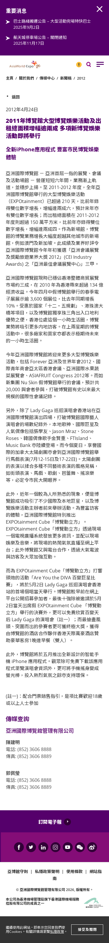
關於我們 (26, 78)
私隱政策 (57, 931)
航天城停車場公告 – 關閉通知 (40, 37)
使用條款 (74, 871)
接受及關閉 (87, 929)
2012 (81, 78)
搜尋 (92, 66)
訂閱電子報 (50, 822)
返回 (16, 97)
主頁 (9, 78)
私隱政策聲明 (47, 871)
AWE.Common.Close (99, 9)
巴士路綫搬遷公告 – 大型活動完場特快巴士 (52, 21)
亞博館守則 (18, 871)
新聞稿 (66, 78)
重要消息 (77, 62)
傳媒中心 (47, 78)
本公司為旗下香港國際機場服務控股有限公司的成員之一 (42, 901)
